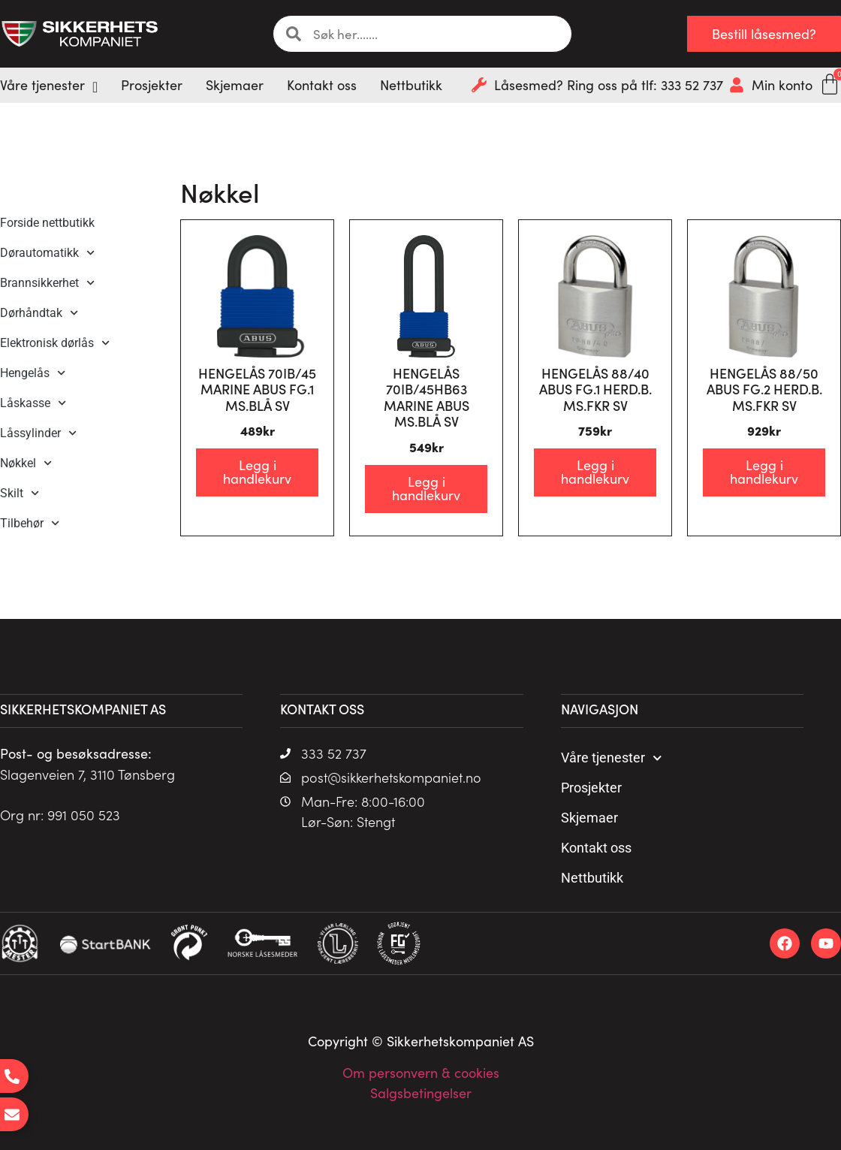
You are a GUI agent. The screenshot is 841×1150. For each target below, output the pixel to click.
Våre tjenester (611, 758)
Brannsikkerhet (47, 282)
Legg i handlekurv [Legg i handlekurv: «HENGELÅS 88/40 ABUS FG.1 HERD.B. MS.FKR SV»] (595, 471)
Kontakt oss (596, 848)
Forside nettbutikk (47, 223)
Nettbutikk (592, 878)
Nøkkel (26, 463)
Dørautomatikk (47, 252)
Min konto (782, 85)
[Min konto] (736, 84)
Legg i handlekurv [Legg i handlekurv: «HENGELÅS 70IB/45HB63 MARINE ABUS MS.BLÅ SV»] (426, 488)
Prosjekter (591, 787)
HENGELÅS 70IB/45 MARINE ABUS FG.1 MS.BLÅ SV (257, 389)
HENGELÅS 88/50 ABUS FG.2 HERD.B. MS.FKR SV (764, 389)
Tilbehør (29, 523)
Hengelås (32, 373)
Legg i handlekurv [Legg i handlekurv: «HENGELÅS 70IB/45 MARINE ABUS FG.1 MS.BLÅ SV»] (257, 471)
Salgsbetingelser (421, 1093)
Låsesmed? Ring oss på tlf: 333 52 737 (608, 85)
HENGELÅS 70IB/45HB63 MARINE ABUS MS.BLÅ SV (426, 397)
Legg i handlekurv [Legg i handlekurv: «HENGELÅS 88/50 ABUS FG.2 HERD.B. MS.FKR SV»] (764, 471)
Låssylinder (38, 433)
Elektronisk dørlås (55, 343)
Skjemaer (589, 818)
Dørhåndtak (39, 312)
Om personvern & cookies (420, 1073)
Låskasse (33, 403)
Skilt (19, 493)
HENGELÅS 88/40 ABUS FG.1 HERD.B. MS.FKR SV (595, 389)
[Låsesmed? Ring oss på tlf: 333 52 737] (479, 84)
